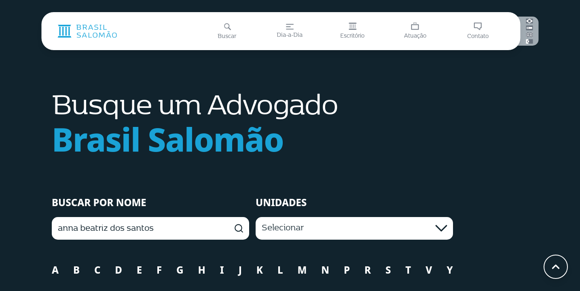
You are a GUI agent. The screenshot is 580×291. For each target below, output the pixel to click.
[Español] (529, 27)
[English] (529, 34)
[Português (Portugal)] (529, 41)
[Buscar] (227, 31)
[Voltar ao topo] (556, 267)
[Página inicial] (87, 31)
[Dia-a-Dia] (289, 31)
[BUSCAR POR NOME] (150, 228)
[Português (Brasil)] (529, 21)
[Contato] (477, 31)
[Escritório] (352, 31)
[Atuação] (415, 31)
